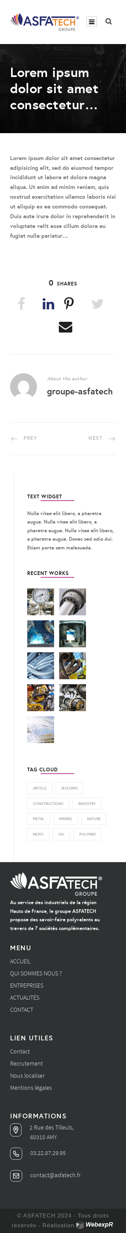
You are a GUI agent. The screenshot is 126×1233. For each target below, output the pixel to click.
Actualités (24, 997)
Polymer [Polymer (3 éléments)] (87, 834)
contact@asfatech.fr (45, 1175)
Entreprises (26, 985)
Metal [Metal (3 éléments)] (38, 818)
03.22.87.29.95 (38, 1153)
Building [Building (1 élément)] (69, 788)
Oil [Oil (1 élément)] (61, 834)
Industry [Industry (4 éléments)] (87, 803)
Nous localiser (27, 1075)
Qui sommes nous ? (36, 973)
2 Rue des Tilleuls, (42, 1127)
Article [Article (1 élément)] (40, 788)
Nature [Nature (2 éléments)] (94, 818)
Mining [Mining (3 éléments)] (65, 818)
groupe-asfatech (80, 391)
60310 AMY (43, 1137)
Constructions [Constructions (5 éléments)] (48, 803)
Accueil (20, 961)
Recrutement (26, 1063)
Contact (21, 1009)
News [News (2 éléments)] (38, 834)
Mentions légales (31, 1087)
